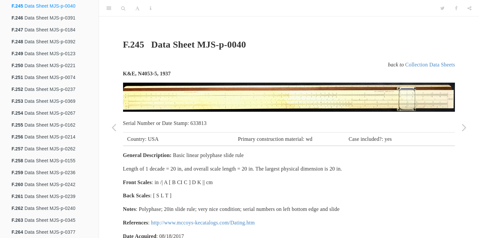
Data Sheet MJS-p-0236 (44, 172)
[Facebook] (456, 8)
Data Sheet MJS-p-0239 (44, 196)
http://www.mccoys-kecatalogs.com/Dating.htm (203, 222)
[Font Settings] (137, 8)
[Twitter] (442, 8)
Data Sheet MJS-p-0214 (44, 136)
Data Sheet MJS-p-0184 (44, 29)
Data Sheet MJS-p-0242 (44, 184)
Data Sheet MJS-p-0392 (44, 41)
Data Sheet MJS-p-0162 (44, 125)
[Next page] (464, 127)
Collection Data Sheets (430, 64)
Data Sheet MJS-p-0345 (44, 220)
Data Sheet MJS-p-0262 (44, 148)
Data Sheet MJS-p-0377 (44, 232)
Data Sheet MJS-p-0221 (44, 65)
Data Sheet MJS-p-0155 (44, 160)
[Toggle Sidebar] (109, 8)
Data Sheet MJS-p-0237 (44, 89)
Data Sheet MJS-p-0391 (44, 17)
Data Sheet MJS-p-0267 (44, 113)
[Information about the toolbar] (150, 8)
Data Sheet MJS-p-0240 (44, 208)
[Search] (123, 8)
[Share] (469, 8)
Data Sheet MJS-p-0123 (44, 53)
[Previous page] (114, 127)
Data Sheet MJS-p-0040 (44, 6)
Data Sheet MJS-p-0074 (44, 77)
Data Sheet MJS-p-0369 (44, 101)
